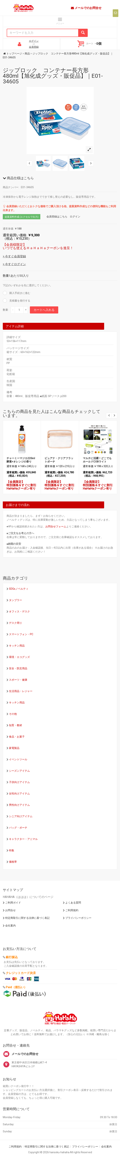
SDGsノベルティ (18, 588)
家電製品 (14, 747)
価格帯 (13, 861)
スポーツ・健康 (18, 679)
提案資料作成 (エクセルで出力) (21, 216)
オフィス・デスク (19, 611)
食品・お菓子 (17, 736)
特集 (11, 850)
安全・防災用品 (18, 668)
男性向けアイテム (19, 804)
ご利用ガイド (13, 902)
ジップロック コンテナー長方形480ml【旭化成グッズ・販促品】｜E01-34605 (53, 76)
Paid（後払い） (16, 987)
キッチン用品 (17, 645)
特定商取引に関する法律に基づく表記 (27, 917)
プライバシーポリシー (78, 917)
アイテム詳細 (15, 326)
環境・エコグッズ (19, 656)
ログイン (34, 41)
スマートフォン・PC (21, 634)
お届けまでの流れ (18, 505)
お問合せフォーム (55, 526)
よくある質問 (73, 902)
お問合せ (10, 910)
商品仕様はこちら (18, 178)
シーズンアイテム (19, 770)
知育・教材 (15, 725)
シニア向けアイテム (20, 816)
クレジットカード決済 (21, 973)
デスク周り (15, 622)
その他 (13, 713)
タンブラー (15, 600)
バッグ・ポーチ (18, 827)
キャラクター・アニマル (23, 839)
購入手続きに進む (19, 292)
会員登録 (34, 47)
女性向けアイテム (19, 793)
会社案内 (10, 925)
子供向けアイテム (19, 782)
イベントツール (18, 759)
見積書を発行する (19, 300)
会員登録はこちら (56, 216)
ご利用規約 (71, 910)
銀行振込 (12, 957)
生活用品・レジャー (20, 691)
